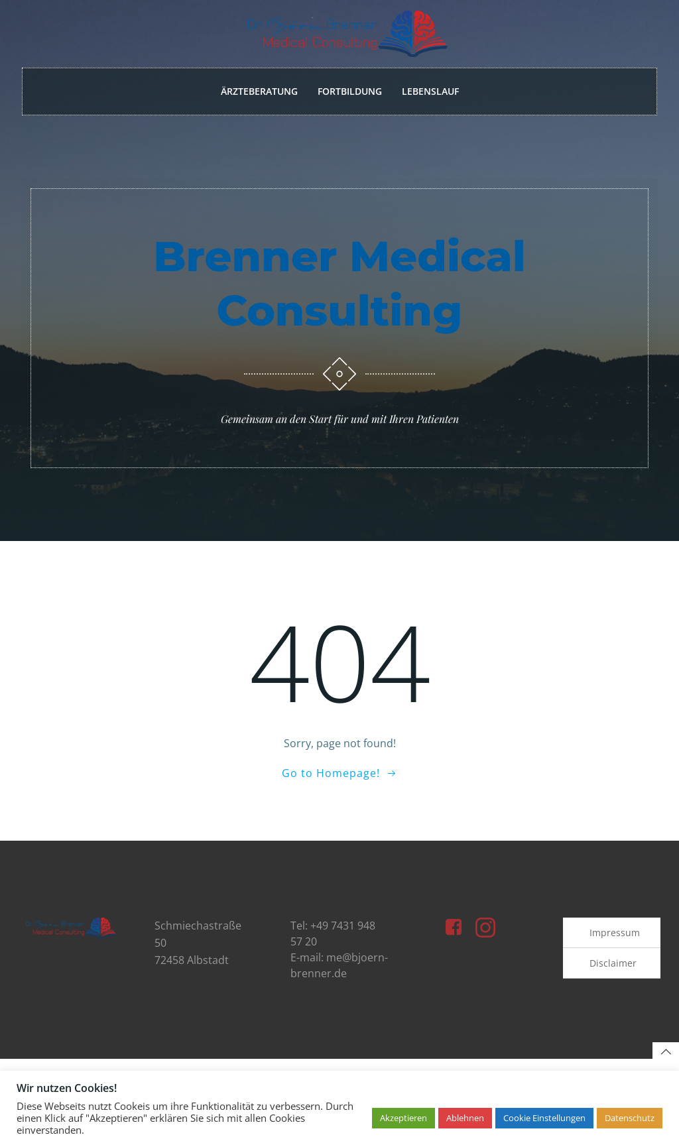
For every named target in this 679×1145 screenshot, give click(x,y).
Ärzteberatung (259, 92)
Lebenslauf (430, 92)
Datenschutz (629, 1118)
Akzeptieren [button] (403, 1118)
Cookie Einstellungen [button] (544, 1118)
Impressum (614, 942)
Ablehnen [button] (465, 1118)
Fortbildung (350, 92)
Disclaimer (613, 973)
